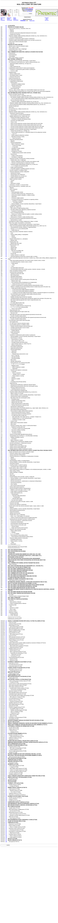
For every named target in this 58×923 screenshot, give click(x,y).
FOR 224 (3, 802)
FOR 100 (3, 620)
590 (1, 450)
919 (1, 574)
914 (1, 567)
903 (1, 551)
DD (6, 756)
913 (1, 565)
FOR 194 (3, 758)
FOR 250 (3, 840)
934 (1, 597)
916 (1, 570)
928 (1, 587)
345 (1, 92)
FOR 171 (3, 724)
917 (1, 571)
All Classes (29, 11)
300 (1, 27)
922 (1, 578)
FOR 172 (3, 726)
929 (1, 589)
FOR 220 (3, 796)
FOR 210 (3, 781)
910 (1, 561)
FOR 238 (3, 822)
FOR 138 (3, 676)
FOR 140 (3, 679)
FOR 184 (3, 743)
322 (1, 59)
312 (1, 44)
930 (1, 591)
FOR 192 (3, 755)
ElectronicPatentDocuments (10, 18)
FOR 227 (3, 806)
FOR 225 (3, 803)
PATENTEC (23, 20)
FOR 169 (3, 721)
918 (1, 573)
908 (1, 558)
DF (6, 25)
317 (1, 51)
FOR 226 (3, 805)
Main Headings (29, 8)
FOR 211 (3, 783)
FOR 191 (3, 753)
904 (1, 552)
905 (1, 554)
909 (1, 559)
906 (1, 555)
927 (1, 586)
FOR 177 (3, 733)
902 (1, 549)
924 (1, 581)
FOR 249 (3, 838)
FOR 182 (3, 740)
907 (1, 557)
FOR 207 (3, 777)
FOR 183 (3, 742)
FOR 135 (3, 672)
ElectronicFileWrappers (4, 18)
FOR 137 (3, 675)
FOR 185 (3, 745)
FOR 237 (3, 821)
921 (1, 577)
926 (1, 584)
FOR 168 (3, 720)
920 (1, 576)
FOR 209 (3, 780)
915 (1, 568)
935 (1, 599)
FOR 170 (3, 723)
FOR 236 (3, 819)
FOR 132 (3, 667)
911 (1, 562)
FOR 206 (3, 775)
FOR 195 (3, 759)
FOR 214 (3, 787)
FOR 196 (3, 761)
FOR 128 (3, 661)
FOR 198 (3, 764)
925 (1, 583)
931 (1, 593)
